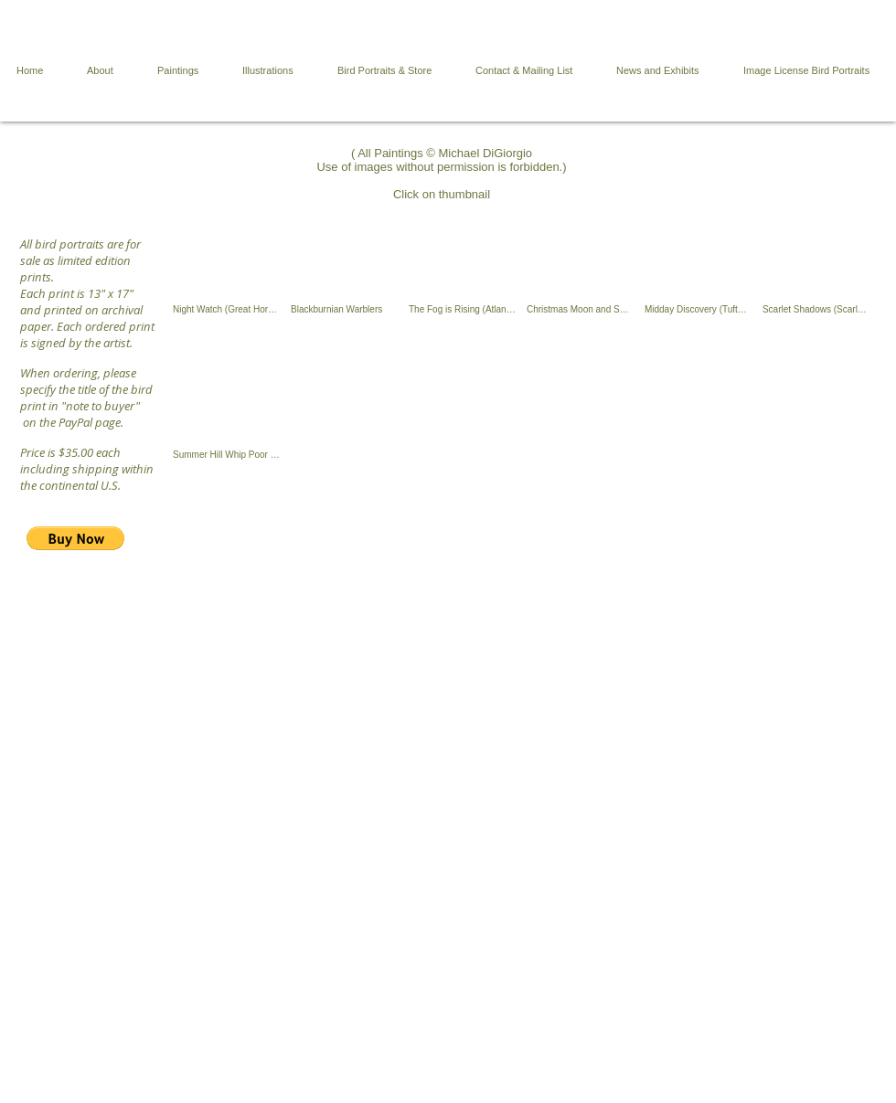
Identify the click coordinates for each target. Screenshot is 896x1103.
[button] (226, 280)
